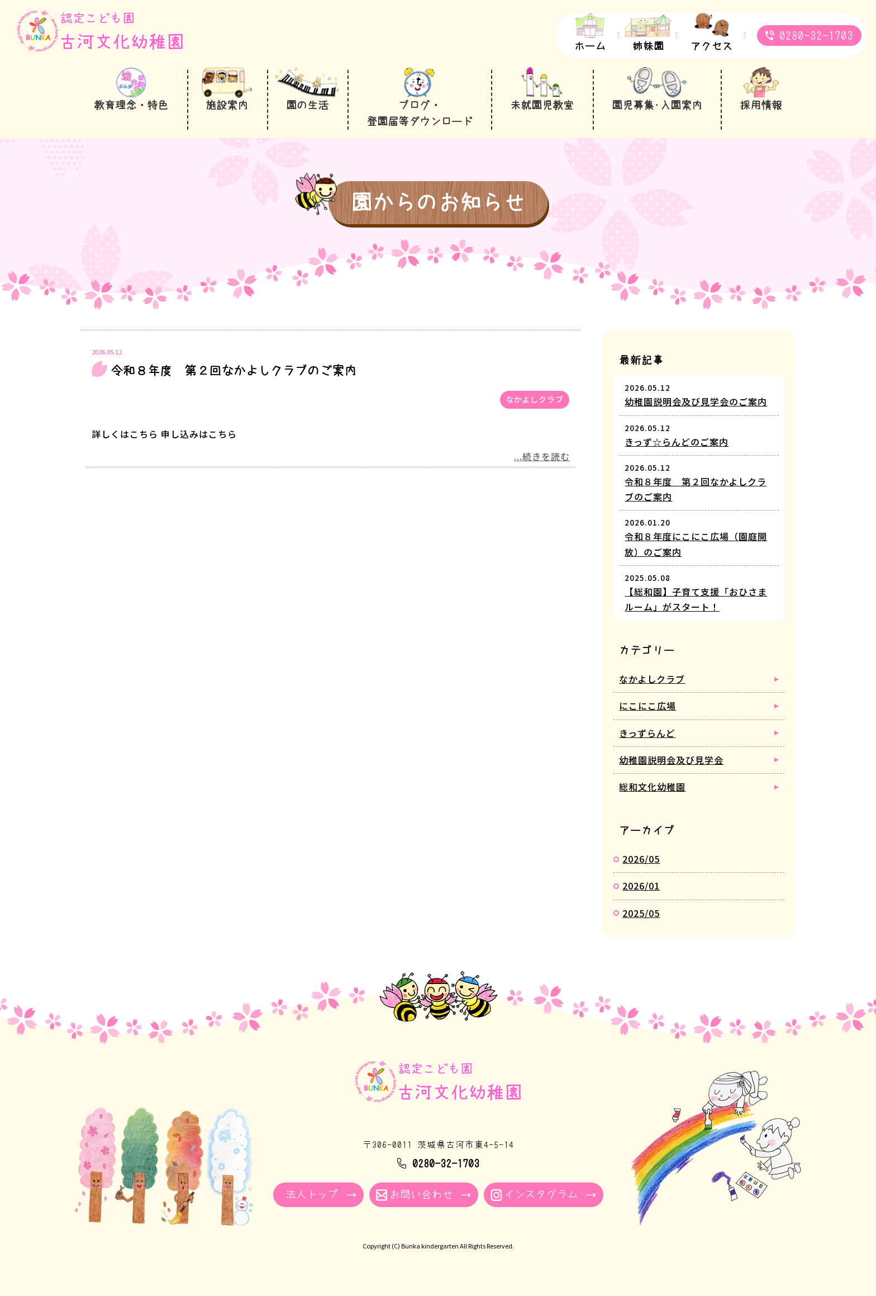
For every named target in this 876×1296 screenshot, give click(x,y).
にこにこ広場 (647, 705)
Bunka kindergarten (430, 1245)
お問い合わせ (421, 1194)
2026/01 (641, 885)
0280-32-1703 (816, 35)
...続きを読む (542, 456)
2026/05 (641, 858)
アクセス (712, 46)
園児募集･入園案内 (657, 105)
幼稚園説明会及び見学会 (671, 760)
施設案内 (227, 105)
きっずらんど (647, 733)
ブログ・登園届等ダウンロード (419, 113)
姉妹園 (648, 46)
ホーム (590, 46)
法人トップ (312, 1194)
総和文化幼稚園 (652, 786)
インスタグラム (541, 1194)
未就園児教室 (542, 105)
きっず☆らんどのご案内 (677, 441)
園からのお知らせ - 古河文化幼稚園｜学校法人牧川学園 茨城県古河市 (100, 37)
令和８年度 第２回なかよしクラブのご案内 (233, 371)
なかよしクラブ (535, 399)
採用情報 (761, 105)
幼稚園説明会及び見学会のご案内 (696, 401)
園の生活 (307, 105)
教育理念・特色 (131, 105)
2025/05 (641, 913)
